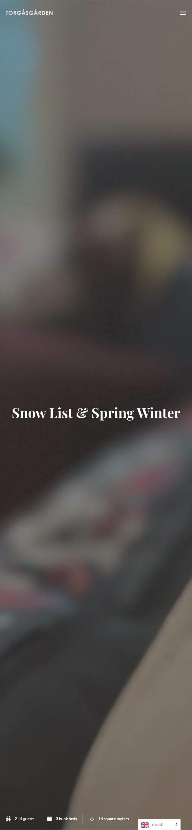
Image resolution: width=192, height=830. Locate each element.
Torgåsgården (29, 12)
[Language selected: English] (159, 824)
